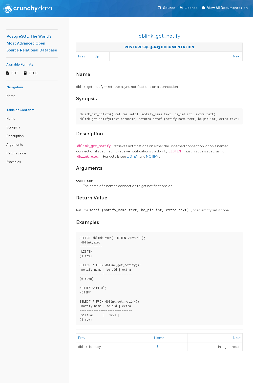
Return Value (16, 153)
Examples (13, 162)
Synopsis (13, 127)
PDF (14, 73)
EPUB (33, 73)
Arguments (14, 145)
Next (237, 56)
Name (10, 119)
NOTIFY (152, 156)
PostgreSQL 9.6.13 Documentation (159, 47)
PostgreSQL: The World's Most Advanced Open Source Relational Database (31, 43)
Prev (81, 56)
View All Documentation (227, 8)
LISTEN (133, 156)
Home (10, 96)
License (191, 8)
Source (169, 8)
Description (15, 136)
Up (97, 56)
